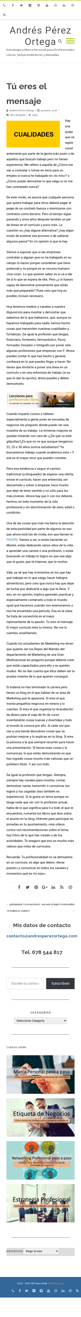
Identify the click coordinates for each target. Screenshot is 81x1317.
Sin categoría (17, 114)
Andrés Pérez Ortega (41, 36)
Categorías (40, 1012)
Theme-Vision (56, 1283)
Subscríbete (60, 983)
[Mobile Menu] (70, 41)
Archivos (14, 1251)
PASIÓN (12, 540)
